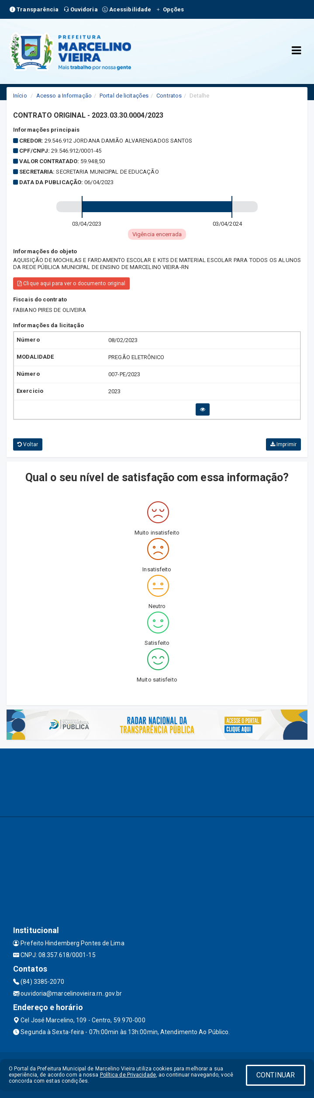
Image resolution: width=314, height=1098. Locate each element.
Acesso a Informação (64, 95)
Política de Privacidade (128, 1075)
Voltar (27, 444)
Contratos (169, 95)
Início (20, 95)
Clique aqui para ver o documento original (71, 283)
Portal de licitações (124, 95)
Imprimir (283, 444)
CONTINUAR (275, 1075)
